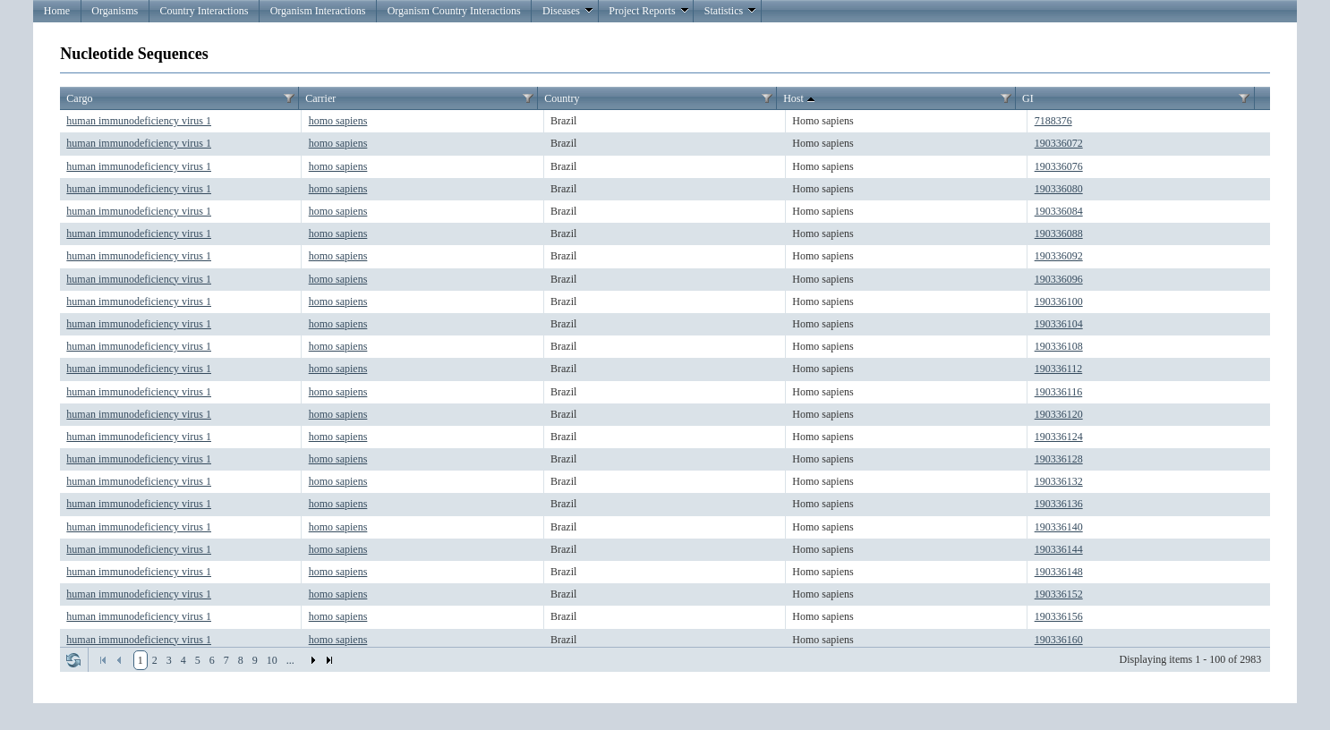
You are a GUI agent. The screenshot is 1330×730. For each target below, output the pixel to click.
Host (800, 99)
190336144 (1059, 549)
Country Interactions (203, 10)
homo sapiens (338, 121)
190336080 (1059, 188)
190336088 (1059, 233)
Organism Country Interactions (454, 10)
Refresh (73, 660)
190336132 (1059, 481)
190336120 (1059, 414)
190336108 (1059, 346)
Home (57, 10)
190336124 (1059, 436)
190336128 (1059, 459)
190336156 (1059, 616)
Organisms (114, 10)
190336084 (1059, 211)
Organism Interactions (318, 10)
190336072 (1059, 143)
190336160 (1059, 639)
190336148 (1059, 571)
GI (1028, 98)
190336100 (1059, 301)
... (290, 660)
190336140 (1059, 527)
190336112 (1059, 368)
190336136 (1059, 503)
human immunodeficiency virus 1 (138, 121)
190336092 (1059, 256)
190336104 (1059, 324)
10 (272, 660)
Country (561, 98)
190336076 (1059, 166)
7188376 (1053, 121)
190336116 (1059, 392)
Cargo (79, 98)
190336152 (1059, 594)
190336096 (1059, 279)
